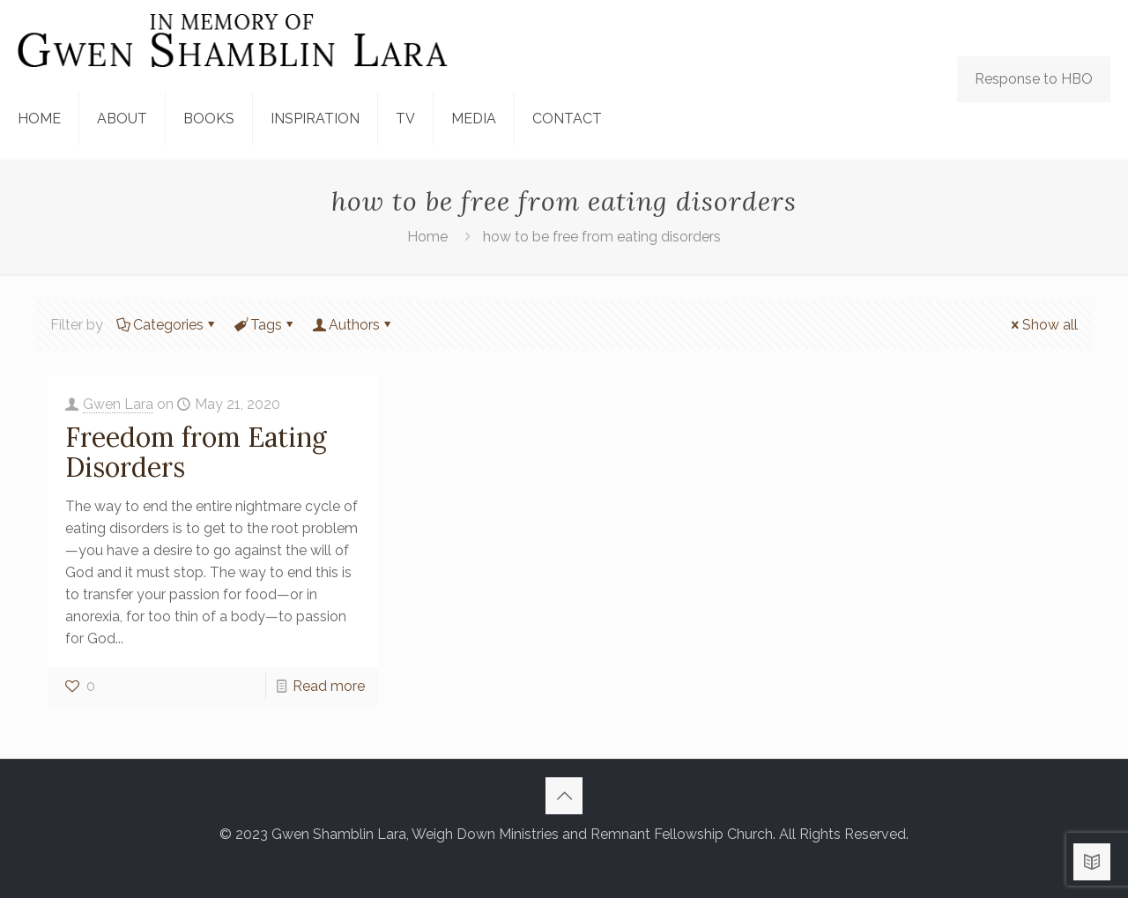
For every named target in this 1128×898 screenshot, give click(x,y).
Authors (353, 324)
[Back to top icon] (564, 795)
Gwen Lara (118, 404)
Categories (167, 324)
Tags (265, 324)
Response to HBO (1034, 79)
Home (427, 236)
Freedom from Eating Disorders (196, 452)
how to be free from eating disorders (602, 236)
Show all (1043, 324)
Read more (329, 686)
